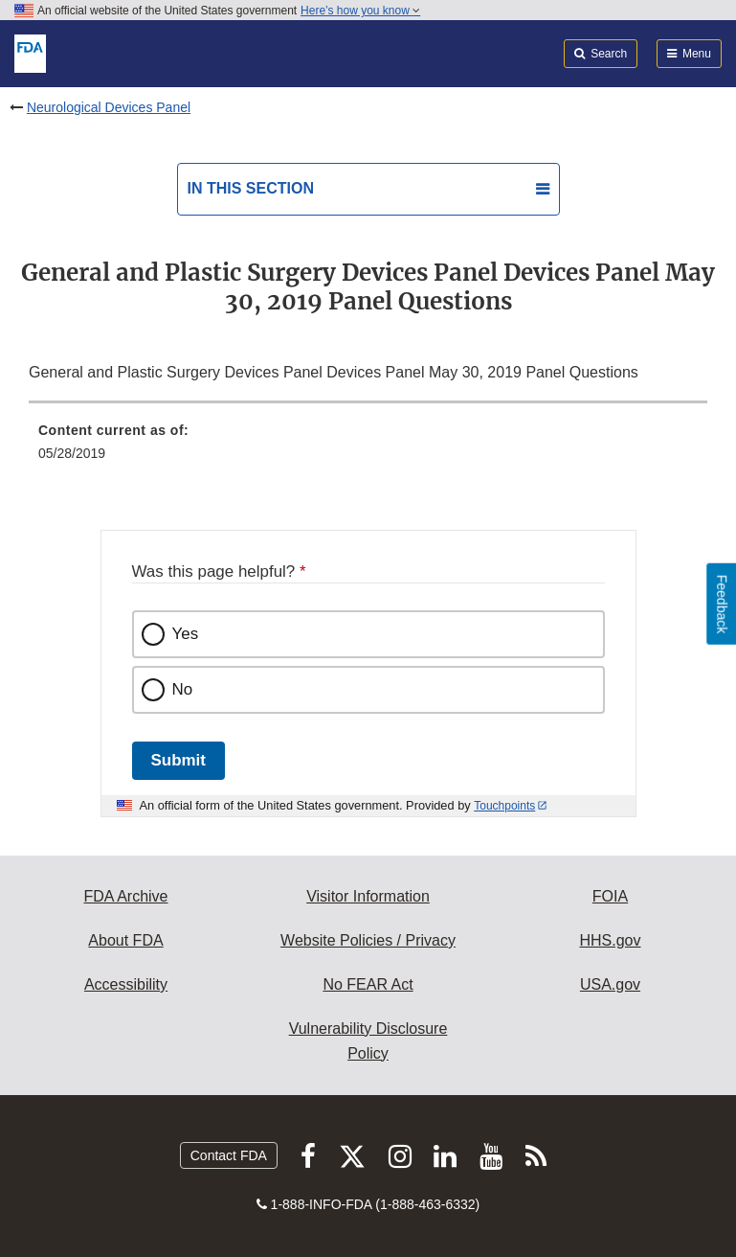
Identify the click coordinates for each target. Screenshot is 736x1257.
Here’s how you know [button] (360, 10)
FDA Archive (125, 896)
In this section (251, 188)
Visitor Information (368, 896)
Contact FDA (228, 1155)
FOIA (610, 896)
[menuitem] (368, 448)
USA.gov (610, 984)
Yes (185, 634)
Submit (178, 760)
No (182, 689)
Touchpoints (504, 805)
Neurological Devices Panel (108, 107)
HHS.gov (609, 940)
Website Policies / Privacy (368, 940)
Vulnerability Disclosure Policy (368, 1041)
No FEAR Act (368, 984)
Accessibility (125, 984)
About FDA (125, 940)
